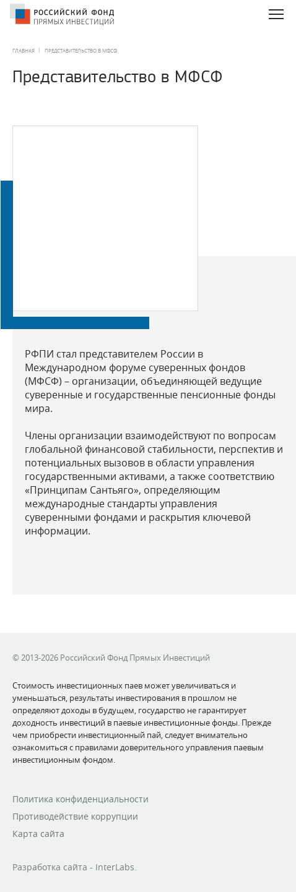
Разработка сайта (49, 867)
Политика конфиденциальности (80, 799)
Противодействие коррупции (75, 816)
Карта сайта (38, 833)
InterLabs (114, 867)
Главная (23, 51)
